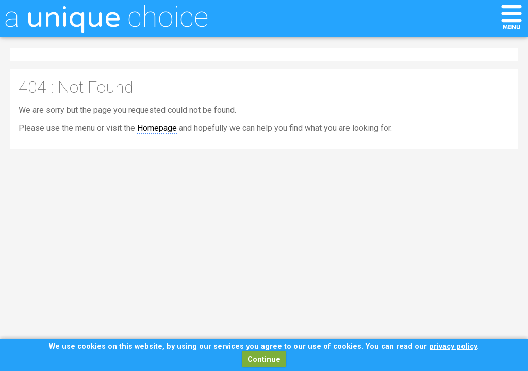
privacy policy (453, 346)
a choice (106, 17)
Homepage (157, 128)
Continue (264, 359)
